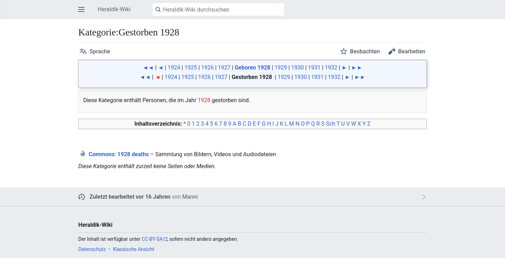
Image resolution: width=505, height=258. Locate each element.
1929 (281, 67)
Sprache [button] (99, 51)
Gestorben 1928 (251, 77)
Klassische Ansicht (133, 249)
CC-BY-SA (152, 239)
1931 (314, 67)
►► (357, 67)
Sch (330, 123)
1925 (190, 67)
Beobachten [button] (365, 51)
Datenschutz (92, 249)
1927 (224, 67)
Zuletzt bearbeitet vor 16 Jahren (129, 196)
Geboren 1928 (252, 67)
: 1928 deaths (119, 154)
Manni (190, 196)
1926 (207, 67)
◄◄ (148, 67)
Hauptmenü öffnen (83, 12)
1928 (204, 100)
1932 (331, 67)
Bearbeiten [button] (411, 51)
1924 (174, 67)
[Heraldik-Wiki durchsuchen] (218, 9)
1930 (297, 67)
